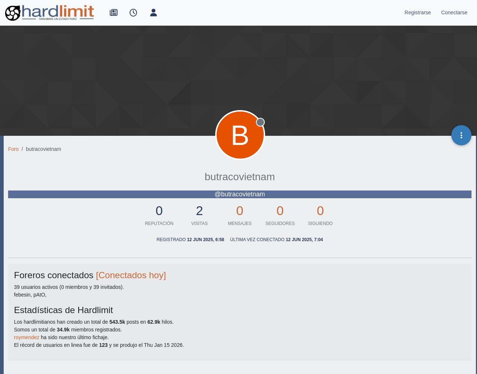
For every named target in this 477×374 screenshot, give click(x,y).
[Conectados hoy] (131, 275)
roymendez (26, 337)
